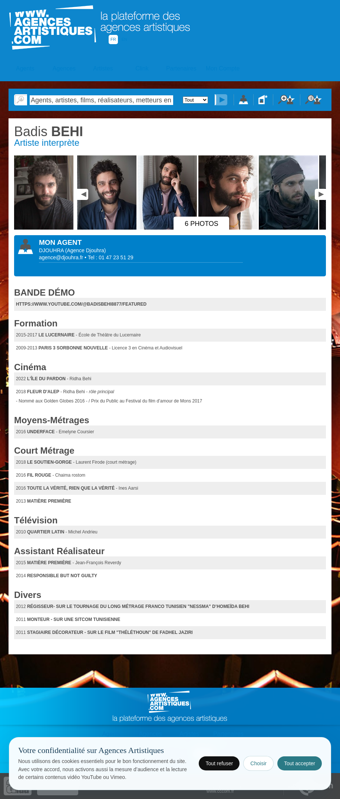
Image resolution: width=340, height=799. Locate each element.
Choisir (258, 763)
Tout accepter (299, 763)
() (85, 250)
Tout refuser (219, 763)
